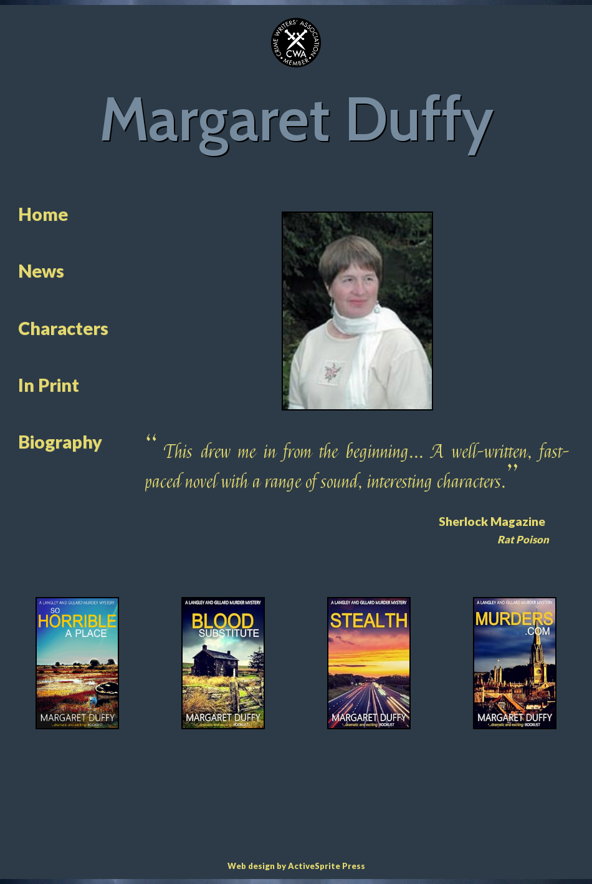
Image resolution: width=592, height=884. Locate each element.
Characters (63, 328)
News (41, 270)
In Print (48, 385)
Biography (60, 441)
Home (43, 214)
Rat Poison (523, 539)
